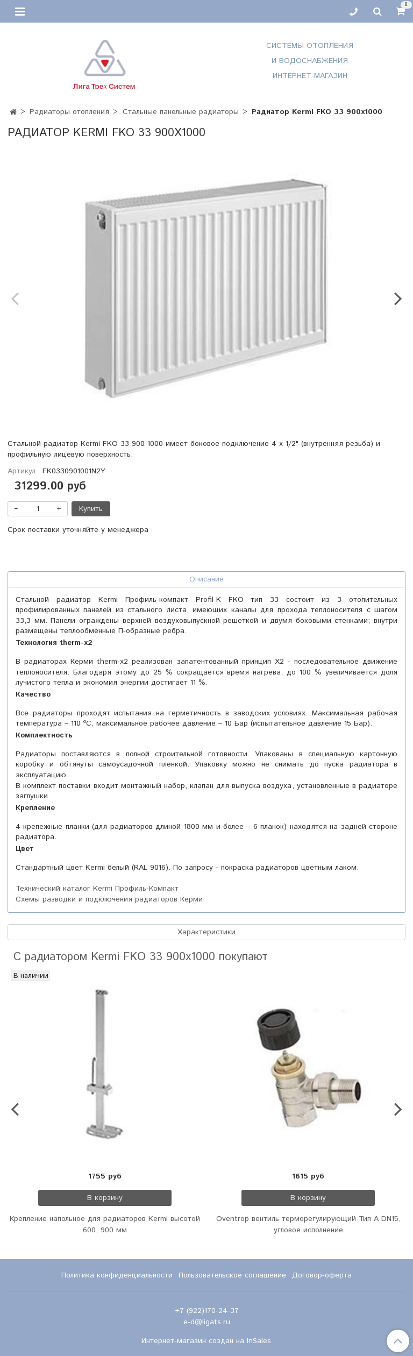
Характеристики (206, 932)
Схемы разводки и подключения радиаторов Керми (109, 899)
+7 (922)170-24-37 (207, 1310)
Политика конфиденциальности (117, 1275)
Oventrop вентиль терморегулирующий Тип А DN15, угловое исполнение (308, 1224)
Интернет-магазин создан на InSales (206, 1341)
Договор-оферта (322, 1275)
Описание (206, 579)
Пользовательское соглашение (232, 1275)
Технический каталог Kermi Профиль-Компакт (97, 888)
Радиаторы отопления (69, 112)
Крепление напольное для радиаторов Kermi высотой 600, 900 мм (105, 1224)
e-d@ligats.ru (206, 1322)
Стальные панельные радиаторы (181, 112)
